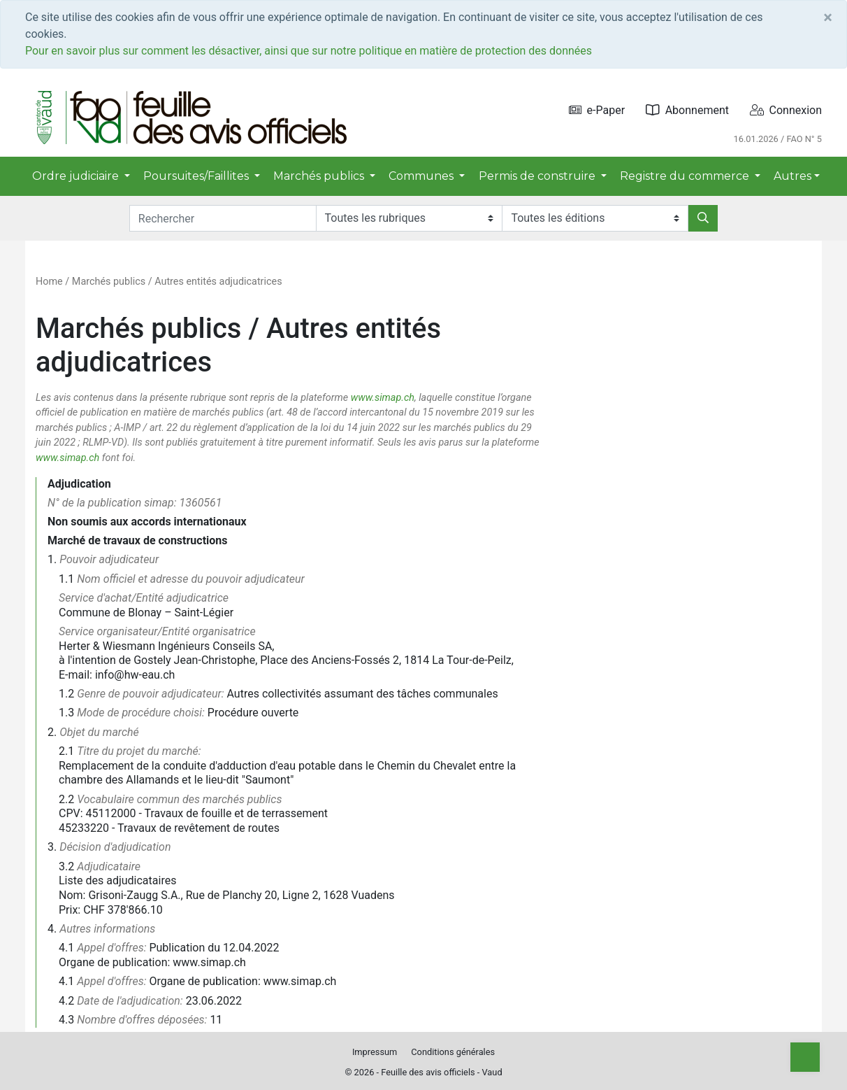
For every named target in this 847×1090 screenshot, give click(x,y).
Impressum (374, 1052)
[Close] (827, 17)
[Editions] (595, 218)
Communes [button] (422, 176)
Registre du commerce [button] (686, 176)
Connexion (786, 110)
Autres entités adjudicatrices (218, 282)
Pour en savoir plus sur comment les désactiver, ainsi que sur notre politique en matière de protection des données (308, 50)
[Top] (805, 1057)
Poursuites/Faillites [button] (197, 176)
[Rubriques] (409, 218)
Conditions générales (453, 1052)
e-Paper (597, 110)
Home (49, 282)
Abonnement (687, 110)
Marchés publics (108, 282)
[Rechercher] (703, 218)
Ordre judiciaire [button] (77, 176)
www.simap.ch (382, 398)
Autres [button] (792, 176)
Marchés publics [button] (320, 176)
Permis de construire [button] (538, 176)
